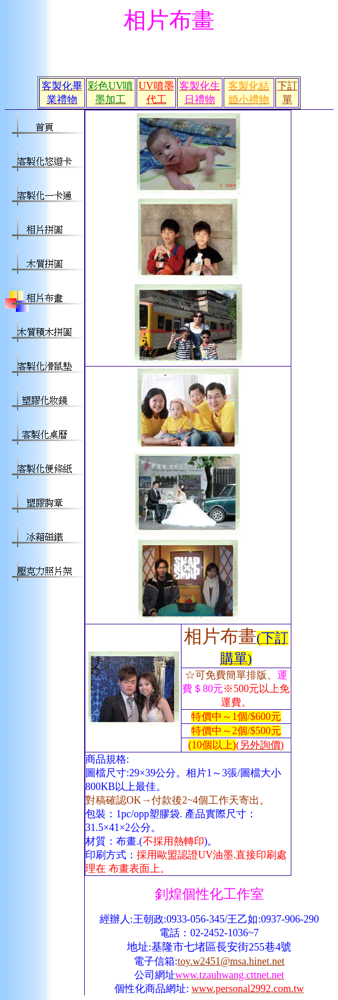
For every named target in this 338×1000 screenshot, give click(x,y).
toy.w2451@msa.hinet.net (231, 961)
